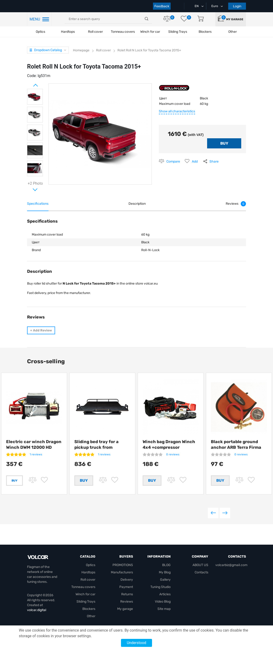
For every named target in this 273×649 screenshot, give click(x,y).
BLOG (166, 565)
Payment (126, 587)
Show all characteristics (177, 111)
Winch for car (150, 32)
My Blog (165, 573)
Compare (173, 161)
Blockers (88, 609)
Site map (164, 609)
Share (214, 161)
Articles (165, 594)
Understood (136, 643)
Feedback (161, 6)
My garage (234, 19)
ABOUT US (200, 565)
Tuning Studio (160, 587)
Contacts (201, 573)
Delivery (126, 580)
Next (29, 187)
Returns (127, 594)
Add (195, 161)
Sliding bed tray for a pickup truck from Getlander (96, 447)
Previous (213, 515)
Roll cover (95, 32)
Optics (40, 32)
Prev (29, 83)
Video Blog (163, 602)
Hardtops (68, 32)
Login (237, 6)
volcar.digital (36, 610)
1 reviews (36, 454)
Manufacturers (122, 573)
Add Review (41, 330)
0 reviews (172, 454)
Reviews (126, 602)
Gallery (165, 580)
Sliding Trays (177, 32)
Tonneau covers (123, 32)
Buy (14, 480)
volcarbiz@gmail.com (231, 565)
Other (91, 616)
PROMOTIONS (122, 565)
